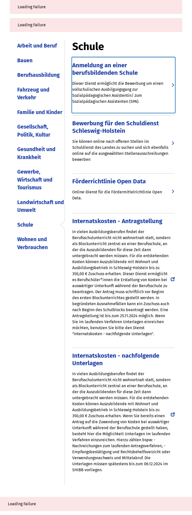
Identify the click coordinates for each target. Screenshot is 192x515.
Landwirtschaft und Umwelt (40, 206)
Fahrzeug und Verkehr (33, 94)
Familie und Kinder (39, 112)
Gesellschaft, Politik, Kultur (33, 131)
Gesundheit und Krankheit (36, 153)
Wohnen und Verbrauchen (32, 243)
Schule (25, 225)
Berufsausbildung (38, 75)
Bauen (24, 60)
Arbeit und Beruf (37, 46)
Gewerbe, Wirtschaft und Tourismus (34, 180)
